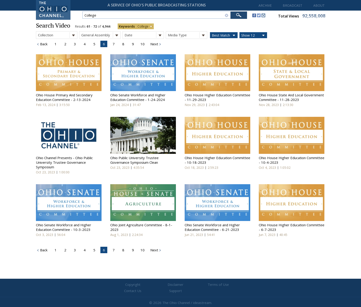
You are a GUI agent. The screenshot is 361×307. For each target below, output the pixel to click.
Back (43, 44)
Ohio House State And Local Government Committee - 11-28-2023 (291, 97)
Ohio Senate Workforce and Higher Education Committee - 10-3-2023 (63, 227)
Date (144, 35)
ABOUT (319, 5)
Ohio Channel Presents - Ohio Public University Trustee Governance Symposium (64, 162)
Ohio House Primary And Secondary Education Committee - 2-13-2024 (64, 97)
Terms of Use (180, 284)
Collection (57, 35)
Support (236, 284)
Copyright (125, 284)
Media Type (187, 35)
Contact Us (208, 284)
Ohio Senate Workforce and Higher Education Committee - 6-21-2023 (212, 227)
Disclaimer (153, 284)
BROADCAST (292, 5)
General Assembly (100, 35)
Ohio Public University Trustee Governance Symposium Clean (134, 160)
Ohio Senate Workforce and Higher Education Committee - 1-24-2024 (138, 97)
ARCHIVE (265, 5)
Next (153, 44)
